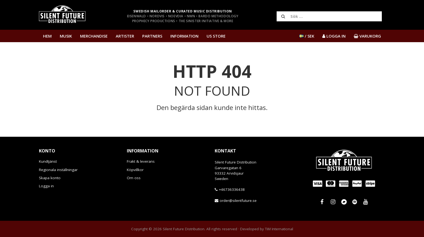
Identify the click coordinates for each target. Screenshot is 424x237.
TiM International (279, 228)
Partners (152, 36)
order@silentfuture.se (238, 200)
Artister (125, 36)
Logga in (46, 185)
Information (184, 36)
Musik (66, 36)
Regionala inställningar (58, 169)
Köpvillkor (135, 169)
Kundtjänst (48, 161)
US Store (216, 36)
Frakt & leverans (141, 161)
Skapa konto (50, 177)
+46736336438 (232, 189)
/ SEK (306, 36)
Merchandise (94, 36)
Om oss (134, 177)
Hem (47, 36)
